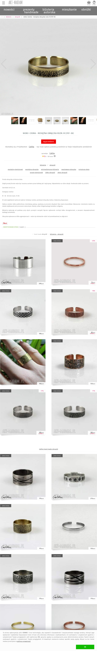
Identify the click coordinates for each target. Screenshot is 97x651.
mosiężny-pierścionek (15, 169)
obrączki (52, 165)
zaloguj (94, 4)
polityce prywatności (24, 641)
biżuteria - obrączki (56, 234)
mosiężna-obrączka (32, 169)
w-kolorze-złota (84, 169)
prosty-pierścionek (36, 172)
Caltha (31, 147)
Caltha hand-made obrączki (48, 449)
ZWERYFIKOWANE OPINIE (14, 227)
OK (85, 647)
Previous (3, 64)
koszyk (88, 4)
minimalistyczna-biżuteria (50, 169)
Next (93, 64)
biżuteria (43, 165)
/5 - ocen (47, 156)
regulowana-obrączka (68, 169)
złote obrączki (62, 172)
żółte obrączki (50, 172)
